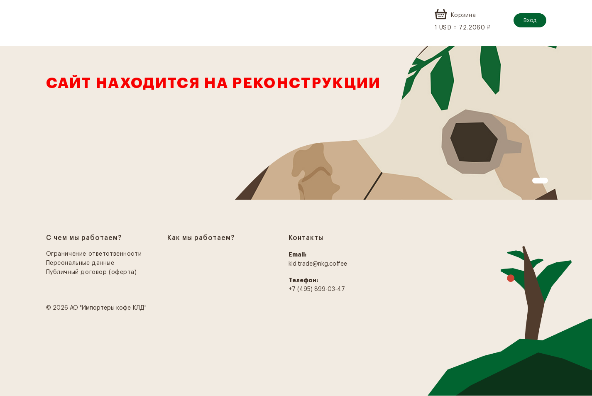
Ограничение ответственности (94, 254)
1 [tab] (536, 182)
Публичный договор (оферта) (91, 272)
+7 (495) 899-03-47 (317, 289)
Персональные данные (80, 263)
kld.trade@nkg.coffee (318, 264)
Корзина (463, 15)
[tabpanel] (296, 123)
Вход (530, 20)
